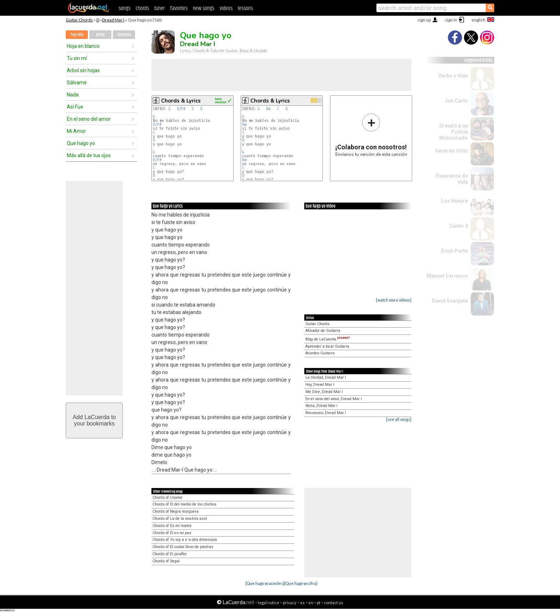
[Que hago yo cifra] (301, 583)
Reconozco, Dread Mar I (325, 413)
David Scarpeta (450, 301)
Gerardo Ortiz (451, 151)
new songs (203, 8)
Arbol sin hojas (83, 70)
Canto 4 (459, 226)
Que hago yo (81, 143)
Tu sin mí (77, 58)
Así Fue (75, 107)
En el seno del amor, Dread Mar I (333, 399)
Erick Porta (454, 251)
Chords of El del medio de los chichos (184, 504)
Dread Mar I (113, 20)
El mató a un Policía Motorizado (453, 132)
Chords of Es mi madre (172, 525)
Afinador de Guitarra (322, 330)
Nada (73, 95)
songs (124, 8)
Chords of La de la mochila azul (179, 518)
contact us (333, 602)
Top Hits (76, 34)
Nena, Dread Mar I (321, 405)
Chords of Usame (167, 497)
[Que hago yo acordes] (264, 583)
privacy (289, 602)
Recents (124, 34)
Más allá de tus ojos (89, 155)
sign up (424, 20)
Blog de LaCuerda (327, 339)
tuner (159, 8)
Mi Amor (76, 131)
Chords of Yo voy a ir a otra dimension (184, 539)
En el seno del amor (89, 119)
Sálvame (77, 82)
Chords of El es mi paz (171, 533)
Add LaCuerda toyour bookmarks (94, 420)
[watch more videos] (393, 300)
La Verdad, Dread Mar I (325, 377)
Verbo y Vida (453, 76)
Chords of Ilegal (166, 561)
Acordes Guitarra (320, 353)
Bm (268, 108)
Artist (100, 34)
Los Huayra (454, 201)
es (302, 602)
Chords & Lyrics (181, 100)
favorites (179, 8)
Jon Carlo (456, 101)
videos (226, 8)
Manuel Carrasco (447, 276)
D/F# (181, 108)
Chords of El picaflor (169, 554)
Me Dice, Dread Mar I (324, 391)
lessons (245, 8)
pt (318, 602)
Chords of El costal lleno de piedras (182, 546)
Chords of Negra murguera (175, 511)
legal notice (268, 602)
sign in (451, 20)
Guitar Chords (79, 20)
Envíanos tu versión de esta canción (371, 135)
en (310, 602)
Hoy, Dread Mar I (319, 384)
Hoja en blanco (83, 46)
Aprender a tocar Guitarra (327, 346)
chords (142, 8)
